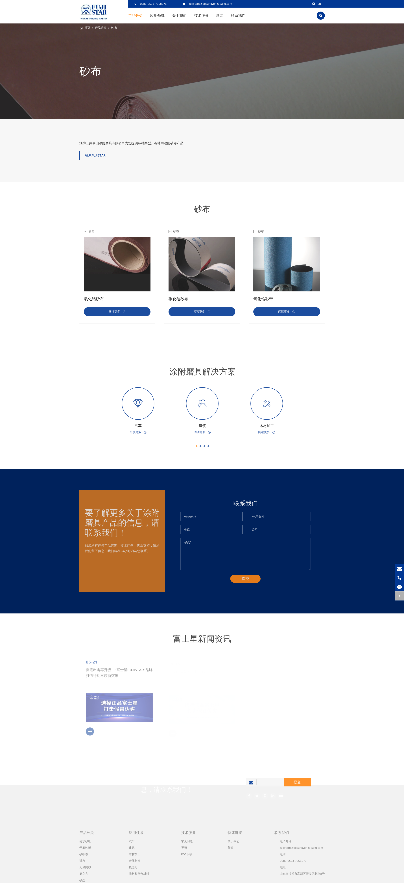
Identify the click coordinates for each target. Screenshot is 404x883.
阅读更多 (117, 314)
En (318, 3)
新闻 (219, 18)
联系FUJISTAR (99, 155)
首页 (87, 27)
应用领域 (157, 18)
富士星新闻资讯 (202, 641)
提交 (297, 784)
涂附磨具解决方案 (204, 371)
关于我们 (179, 18)
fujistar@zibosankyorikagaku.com (207, 3)
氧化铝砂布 (94, 301)
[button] (199, 446)
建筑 (204, 426)
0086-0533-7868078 (150, 3)
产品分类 (135, 18)
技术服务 (201, 18)
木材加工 (269, 426)
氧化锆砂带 (263, 301)
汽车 (140, 426)
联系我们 (238, 18)
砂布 (114, 27)
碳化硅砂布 (178, 301)
